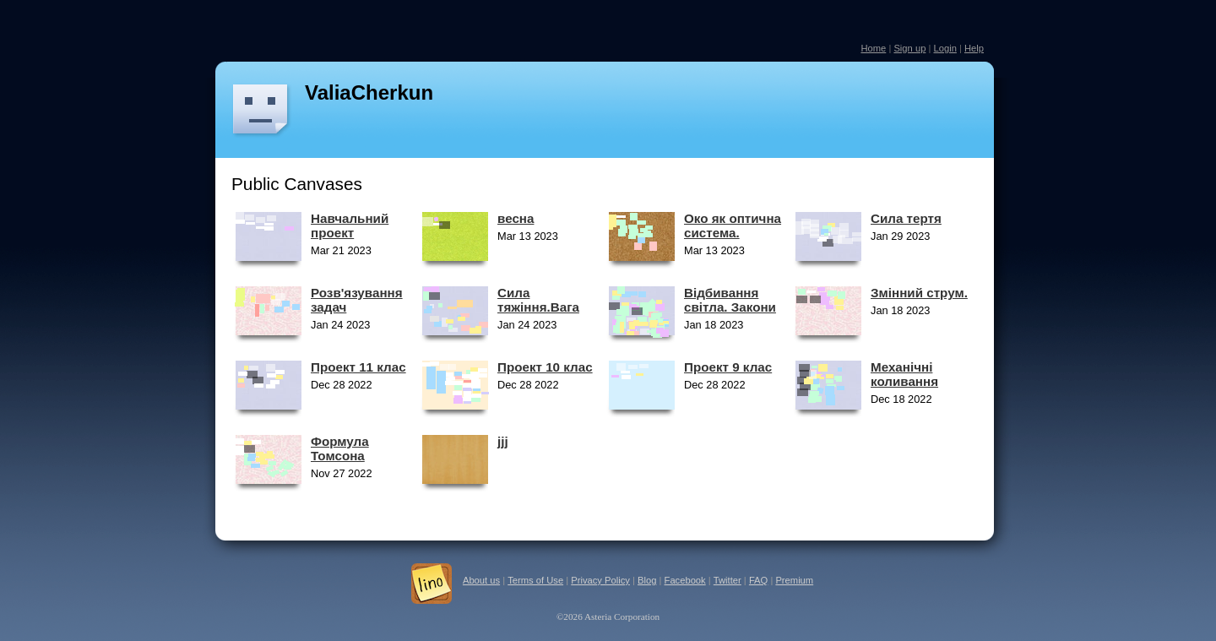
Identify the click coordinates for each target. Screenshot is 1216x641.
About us (481, 580)
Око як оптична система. (732, 225)
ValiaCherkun (369, 92)
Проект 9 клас (728, 367)
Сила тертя (906, 218)
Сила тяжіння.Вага (538, 299)
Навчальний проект (349, 225)
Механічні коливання (904, 374)
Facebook (685, 580)
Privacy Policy (600, 580)
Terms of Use (535, 580)
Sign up (909, 48)
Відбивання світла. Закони (730, 299)
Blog (647, 580)
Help (974, 48)
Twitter (727, 580)
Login (944, 48)
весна (515, 218)
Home (873, 48)
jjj (502, 441)
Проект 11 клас (358, 367)
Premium (794, 580)
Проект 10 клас (545, 367)
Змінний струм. (919, 292)
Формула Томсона (340, 448)
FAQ (758, 580)
